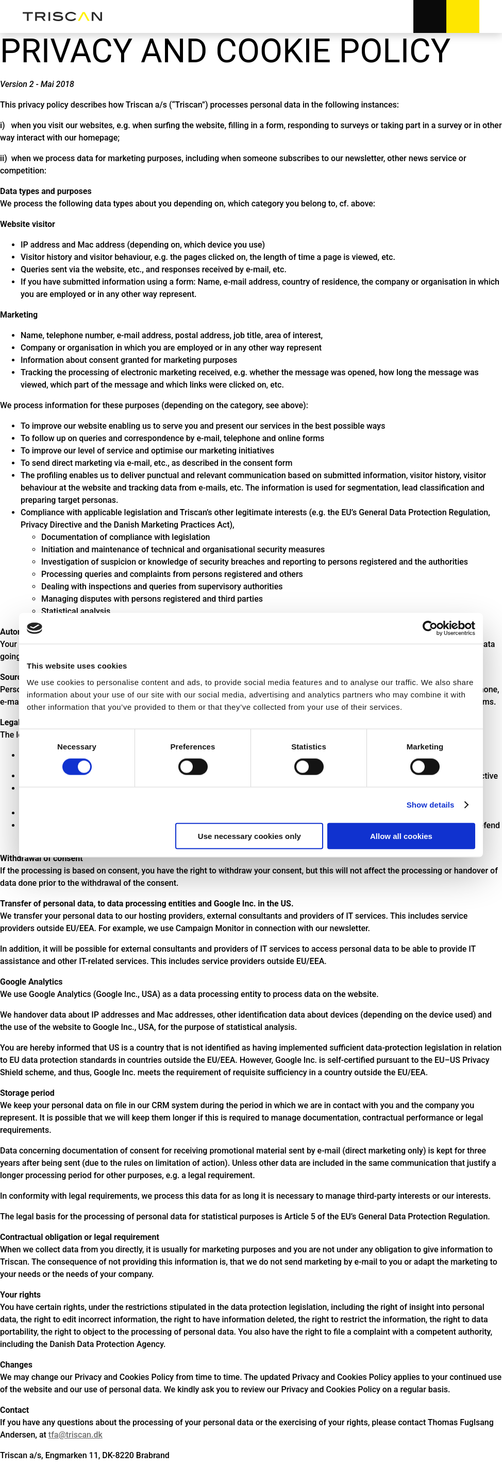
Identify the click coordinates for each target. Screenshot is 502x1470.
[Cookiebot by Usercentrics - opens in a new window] (430, 628)
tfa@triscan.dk (75, 1435)
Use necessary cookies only (249, 835)
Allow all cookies (401, 835)
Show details (431, 804)
